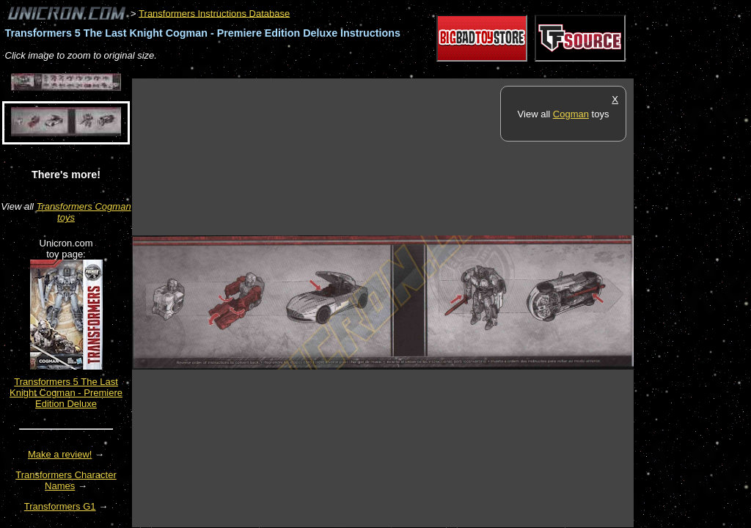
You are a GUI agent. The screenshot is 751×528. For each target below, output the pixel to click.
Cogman (571, 114)
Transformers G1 (60, 506)
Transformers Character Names (66, 480)
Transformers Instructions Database (214, 12)
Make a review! (60, 454)
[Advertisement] (399, 70)
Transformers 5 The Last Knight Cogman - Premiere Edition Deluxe (66, 392)
